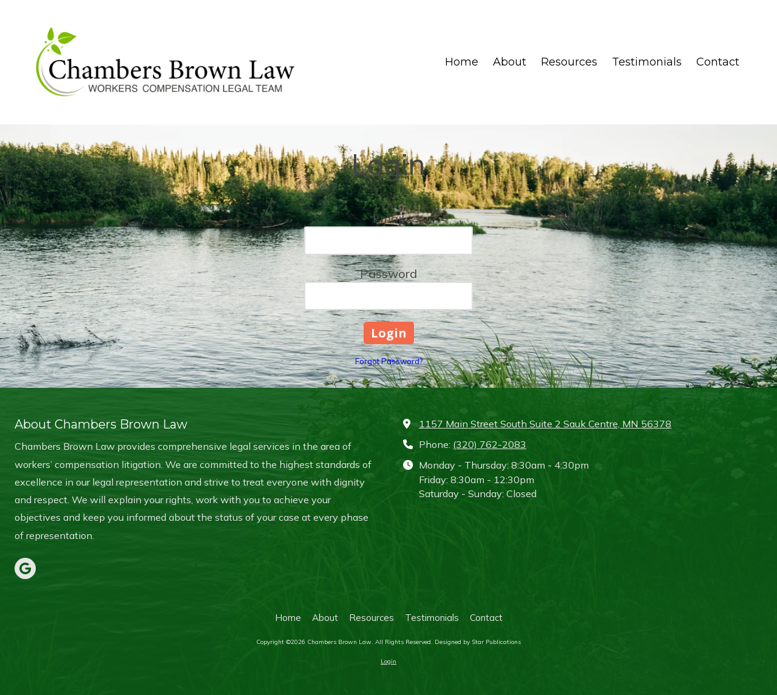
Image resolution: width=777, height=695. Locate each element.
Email (388, 218)
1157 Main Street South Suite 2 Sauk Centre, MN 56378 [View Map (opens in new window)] (545, 424)
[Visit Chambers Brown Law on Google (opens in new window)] (25, 568)
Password (388, 273)
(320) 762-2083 (489, 444)
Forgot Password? (388, 361)
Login (388, 661)
